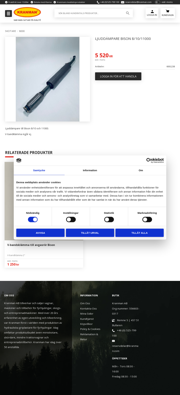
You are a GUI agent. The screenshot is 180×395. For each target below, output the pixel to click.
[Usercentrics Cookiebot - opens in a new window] (149, 160)
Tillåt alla (140, 232)
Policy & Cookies (90, 294)
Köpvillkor (86, 289)
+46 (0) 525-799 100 (107, 2)
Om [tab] (141, 170)
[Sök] (126, 14)
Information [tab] (90, 170)
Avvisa (40, 232)
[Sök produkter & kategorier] (87, 14)
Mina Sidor (86, 279)
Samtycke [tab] (39, 170)
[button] (8, 14)
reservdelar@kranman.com (136, 2)
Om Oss (85, 268)
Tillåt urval (90, 232)
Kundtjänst (87, 284)
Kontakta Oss (88, 274)
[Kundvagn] (168, 13)
